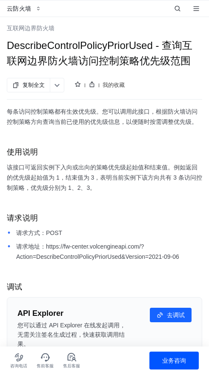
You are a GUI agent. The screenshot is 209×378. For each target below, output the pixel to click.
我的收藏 (114, 85)
